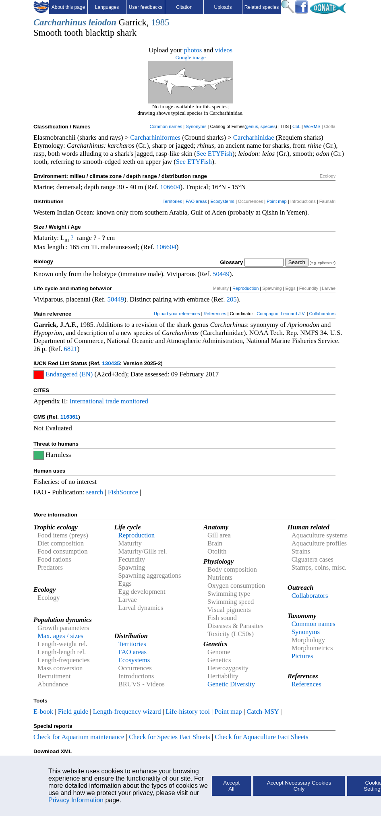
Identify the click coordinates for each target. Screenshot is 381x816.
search (95, 492)
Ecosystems (222, 201)
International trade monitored (109, 401)
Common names (165, 126)
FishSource (123, 492)
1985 (160, 22)
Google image (190, 57)
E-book (43, 711)
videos (224, 50)
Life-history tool (188, 711)
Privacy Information (76, 800)
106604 (170, 187)
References (214, 313)
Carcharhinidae (253, 137)
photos (193, 50)
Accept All (231, 786)
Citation (184, 7)
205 (232, 299)
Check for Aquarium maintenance (78, 737)
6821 (70, 349)
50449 (221, 274)
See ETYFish (214, 153)
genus (252, 126)
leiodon (102, 22)
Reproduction (245, 288)
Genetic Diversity (231, 684)
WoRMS (312, 126)
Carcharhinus (59, 22)
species (268, 126)
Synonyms (196, 126)
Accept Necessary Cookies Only (299, 786)
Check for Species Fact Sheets (169, 737)
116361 (69, 417)
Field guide (73, 711)
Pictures (302, 656)
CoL (296, 126)
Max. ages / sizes (60, 636)
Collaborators (322, 313)
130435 (111, 363)
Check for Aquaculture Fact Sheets (261, 737)
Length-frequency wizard (127, 711)
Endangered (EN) (69, 374)
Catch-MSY (262, 711)
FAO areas (196, 201)
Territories (172, 201)
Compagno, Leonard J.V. (281, 313)
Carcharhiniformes (155, 137)
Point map (277, 201)
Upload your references (177, 313)
